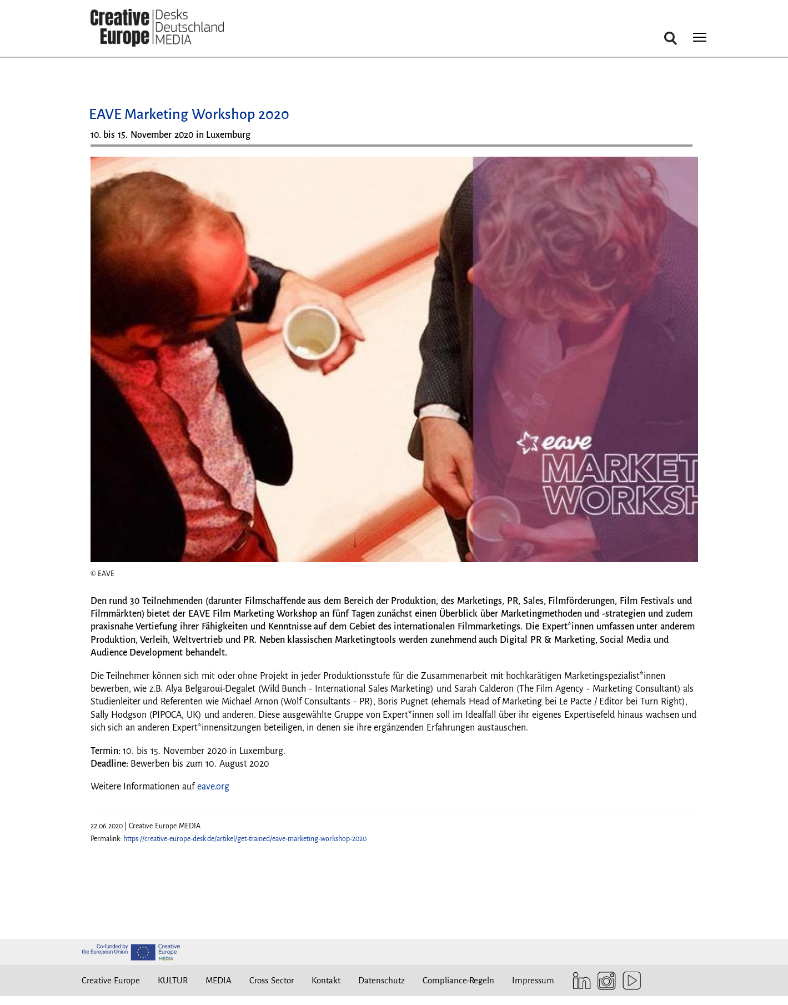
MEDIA (218, 980)
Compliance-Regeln (458, 980)
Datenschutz (381, 980)
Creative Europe (111, 980)
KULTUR (173, 980)
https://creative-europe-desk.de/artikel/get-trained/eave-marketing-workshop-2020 (245, 839)
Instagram (604, 981)
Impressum (533, 980)
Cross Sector (271, 980)
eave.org (213, 787)
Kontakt (326, 980)
